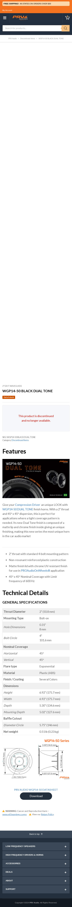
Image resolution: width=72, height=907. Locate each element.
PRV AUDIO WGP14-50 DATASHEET (36, 789)
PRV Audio (34, 903)
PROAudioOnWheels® (35, 570)
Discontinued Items (20, 440)
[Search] (66, 28)
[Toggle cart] (67, 18)
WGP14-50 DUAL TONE (17, 509)
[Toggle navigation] (5, 18)
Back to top (36, 834)
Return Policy (47, 814)
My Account (7, 10)
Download (36, 796)
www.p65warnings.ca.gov (14, 814)
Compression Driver (27, 504)
